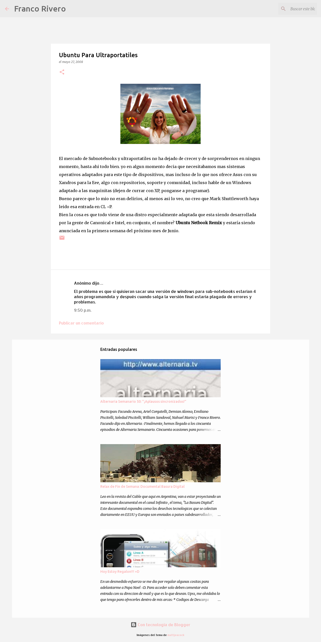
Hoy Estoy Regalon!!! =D (119, 572)
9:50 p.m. (82, 310)
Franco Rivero (40, 8)
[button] (62, 72)
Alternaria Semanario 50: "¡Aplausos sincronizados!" (143, 401)
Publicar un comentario (81, 323)
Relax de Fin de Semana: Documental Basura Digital (142, 487)
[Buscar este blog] (290, 9)
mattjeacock (176, 635)
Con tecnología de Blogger (160, 624)
